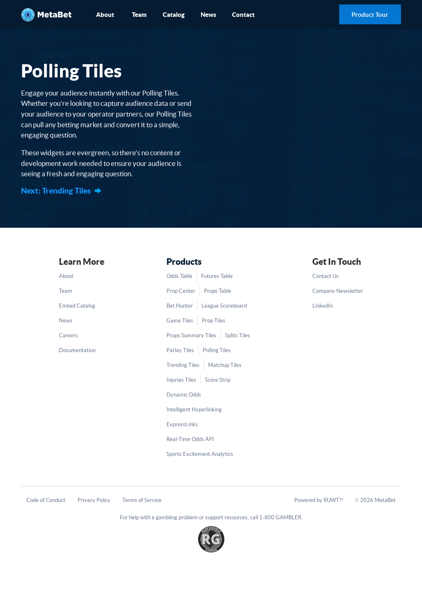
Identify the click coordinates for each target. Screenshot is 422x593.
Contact (243, 14)
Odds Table (179, 276)
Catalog (174, 14)
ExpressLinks (182, 424)
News (208, 14)
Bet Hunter (179, 306)
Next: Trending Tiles (56, 190)
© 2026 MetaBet (375, 500)
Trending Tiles (182, 365)
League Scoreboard (224, 306)
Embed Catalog (77, 306)
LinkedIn (322, 306)
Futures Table (217, 276)
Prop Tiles (213, 321)
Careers (68, 335)
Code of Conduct (46, 500)
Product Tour (370, 14)
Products (184, 261)
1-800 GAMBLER (280, 517)
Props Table (217, 291)
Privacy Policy (93, 500)
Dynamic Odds (183, 395)
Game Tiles (179, 321)
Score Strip (217, 380)
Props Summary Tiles (191, 335)
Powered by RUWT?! (318, 500)
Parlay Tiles (180, 350)
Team (139, 14)
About (105, 14)
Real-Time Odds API (190, 439)
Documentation (77, 350)
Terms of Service (142, 500)
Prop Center (180, 291)
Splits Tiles (237, 335)
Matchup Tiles (224, 365)
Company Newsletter (337, 291)
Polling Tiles (217, 350)
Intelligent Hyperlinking (194, 409)
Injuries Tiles (181, 380)
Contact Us (325, 276)
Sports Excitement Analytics (199, 454)
